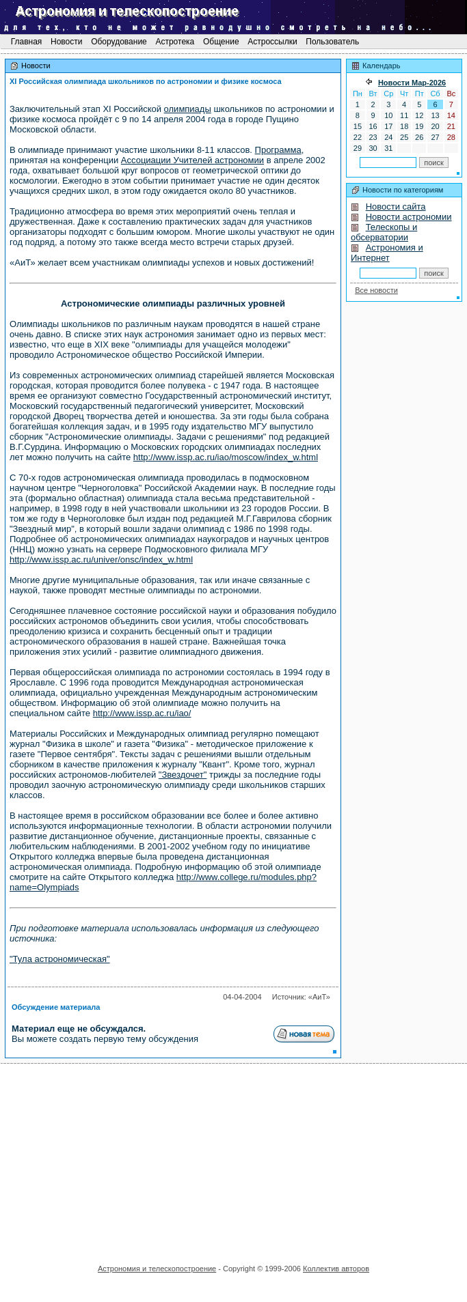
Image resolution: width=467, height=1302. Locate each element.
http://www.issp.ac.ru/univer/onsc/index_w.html (101, 559)
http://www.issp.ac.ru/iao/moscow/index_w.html (225, 457)
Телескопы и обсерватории (384, 232)
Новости (67, 41)
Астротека (174, 41)
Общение (221, 41)
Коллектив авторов (336, 1268)
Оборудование (119, 41)
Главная (26, 41)
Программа (278, 150)
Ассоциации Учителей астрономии (192, 160)
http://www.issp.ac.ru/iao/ (142, 713)
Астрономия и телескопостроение (157, 1268)
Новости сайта (396, 206)
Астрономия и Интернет (387, 252)
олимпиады (187, 109)
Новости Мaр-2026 (412, 83)
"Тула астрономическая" (60, 959)
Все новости (376, 290)
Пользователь (333, 41)
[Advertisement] (234, 1159)
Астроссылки (272, 41)
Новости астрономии (409, 217)
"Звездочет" (183, 774)
